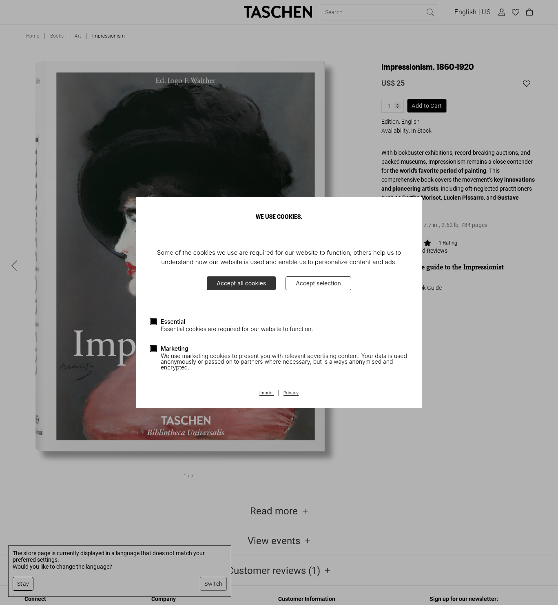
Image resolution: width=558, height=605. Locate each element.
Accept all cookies (241, 283)
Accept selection (318, 283)
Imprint (266, 393)
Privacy (291, 393)
